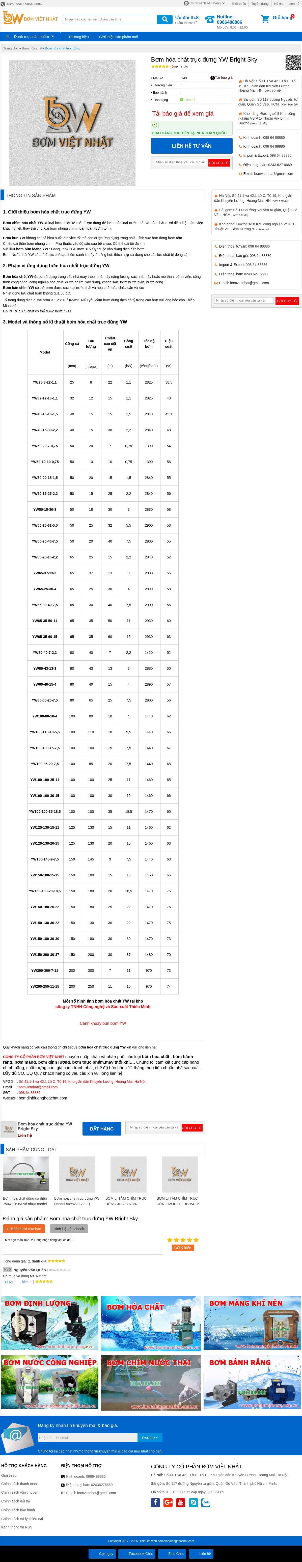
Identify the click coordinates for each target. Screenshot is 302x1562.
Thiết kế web (148, 1541)
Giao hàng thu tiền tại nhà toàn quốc (189, 133)
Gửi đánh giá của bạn (24, 1229)
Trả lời (8, 1282)
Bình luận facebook (69, 1229)
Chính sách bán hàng (205, 3)
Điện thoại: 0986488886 (21, 4)
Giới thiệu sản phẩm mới (118, 37)
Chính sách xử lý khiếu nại (22, 1519)
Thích (22, 1282)
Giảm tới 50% (187, 19)
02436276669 (102, 1485)
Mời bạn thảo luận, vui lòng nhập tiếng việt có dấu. (83, 1244)
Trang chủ (10, 48)
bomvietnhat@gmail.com (273, 174)
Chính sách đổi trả (15, 1501)
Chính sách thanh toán (19, 1484)
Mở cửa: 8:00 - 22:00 (238, 21)
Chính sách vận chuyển (19, 1492)
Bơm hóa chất (32, 48)
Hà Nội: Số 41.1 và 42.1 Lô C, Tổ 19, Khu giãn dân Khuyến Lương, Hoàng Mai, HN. (267, 85)
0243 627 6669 (280, 165)
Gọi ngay (102, 1554)
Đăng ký (150, 1438)
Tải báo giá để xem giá (183, 113)
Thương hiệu (78, 37)
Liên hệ (294, 4)
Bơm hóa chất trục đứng (62, 48)
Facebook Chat (137, 1554)
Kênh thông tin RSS (16, 1527)
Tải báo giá (221, 77)
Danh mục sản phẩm (31, 36)
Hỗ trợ (278, 4)
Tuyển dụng (260, 4)
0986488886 (96, 1476)
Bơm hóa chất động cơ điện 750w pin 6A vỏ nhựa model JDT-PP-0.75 (25, 1203)
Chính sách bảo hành (18, 1510)
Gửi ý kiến (182, 1248)
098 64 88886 (274, 138)
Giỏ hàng (282, 17)
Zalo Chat (172, 1554)
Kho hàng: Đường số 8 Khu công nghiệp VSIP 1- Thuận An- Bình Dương (266, 118)
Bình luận (180, 67)
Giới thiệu (239, 4)
